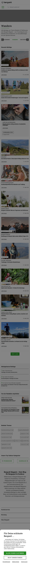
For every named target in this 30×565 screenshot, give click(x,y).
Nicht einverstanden (15, 557)
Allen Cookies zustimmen (15, 553)
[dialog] (15, 547)
